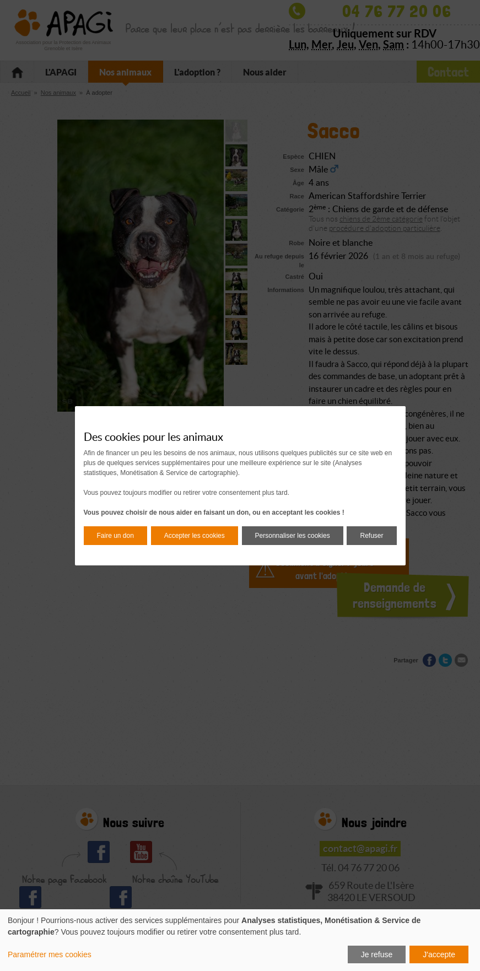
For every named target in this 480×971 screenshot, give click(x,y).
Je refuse (377, 954)
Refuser (371, 536)
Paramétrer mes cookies (49, 954)
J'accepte (439, 954)
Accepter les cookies (194, 536)
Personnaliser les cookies (292, 536)
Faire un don (115, 536)
